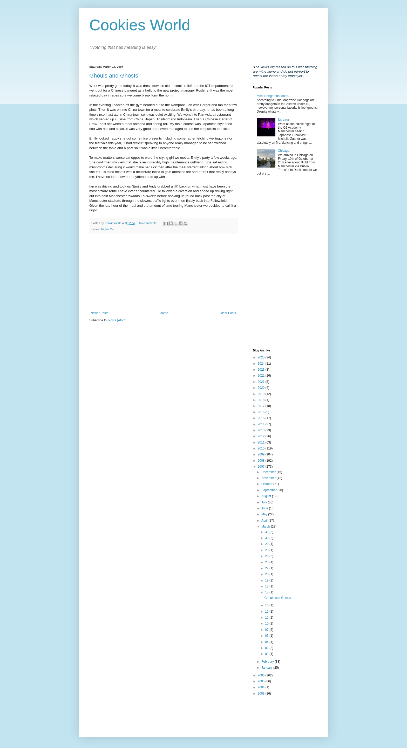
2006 (262, 675)
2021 (262, 382)
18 (267, 586)
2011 (262, 442)
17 (267, 592)
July (264, 502)
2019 (262, 394)
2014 (262, 424)
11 (267, 617)
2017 (262, 406)
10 (267, 623)
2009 (262, 454)
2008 (262, 460)
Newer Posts (99, 313)
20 (267, 574)
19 (267, 580)
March (266, 526)
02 (267, 648)
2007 (262, 466)
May (264, 514)
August (266, 496)
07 (267, 630)
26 (267, 556)
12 (267, 611)
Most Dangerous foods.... (274, 96)
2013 (262, 430)
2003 (262, 693)
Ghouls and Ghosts (113, 75)
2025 (262, 357)
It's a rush (284, 119)
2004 (262, 687)
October (267, 484)
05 (267, 636)
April (264, 520)
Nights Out (107, 229)
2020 (262, 388)
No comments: (148, 223)
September (269, 490)
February (268, 661)
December (269, 472)
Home (164, 313)
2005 (262, 681)
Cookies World (139, 25)
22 (267, 568)
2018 (262, 400)
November (269, 478)
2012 (262, 436)
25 (267, 562)
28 (267, 550)
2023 (262, 369)
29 (267, 544)
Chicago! (284, 151)
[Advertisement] (163, 272)
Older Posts (228, 313)
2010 (262, 448)
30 (267, 538)
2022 (262, 375)
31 (267, 532)
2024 (262, 363)
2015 (262, 418)
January (267, 667)
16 (267, 605)
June (265, 508)
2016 (262, 412)
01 (267, 654)
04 (267, 642)
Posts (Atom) (117, 320)
